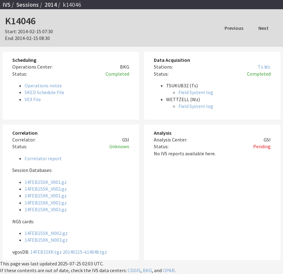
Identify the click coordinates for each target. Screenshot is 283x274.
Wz (268, 67)
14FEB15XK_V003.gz (46, 209)
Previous (234, 28)
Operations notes (43, 85)
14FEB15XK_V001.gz (46, 196)
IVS (6, 4)
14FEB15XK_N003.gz (46, 240)
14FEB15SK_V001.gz (46, 182)
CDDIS (134, 270)
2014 (51, 4)
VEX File (33, 99)
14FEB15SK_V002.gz (46, 189)
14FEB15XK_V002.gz (46, 203)
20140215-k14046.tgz (85, 252)
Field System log (195, 92)
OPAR (169, 270)
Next (263, 28)
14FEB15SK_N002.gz (46, 233)
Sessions (27, 4)
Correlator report (43, 158)
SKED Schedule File (44, 92)
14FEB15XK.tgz (46, 252)
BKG (147, 270)
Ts (260, 67)
